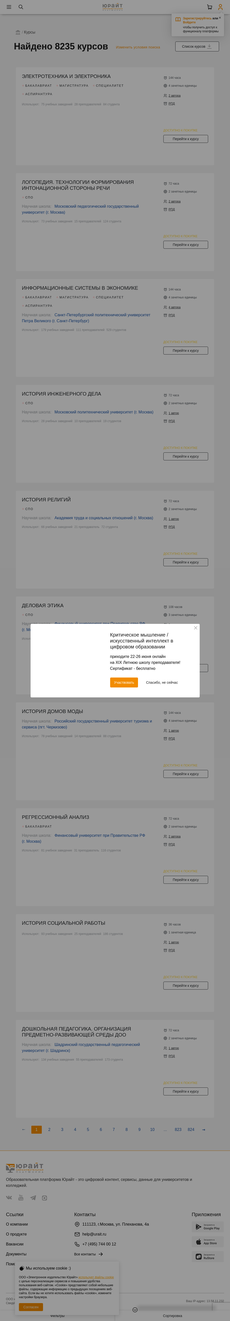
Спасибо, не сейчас (162, 682)
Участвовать (124, 682)
